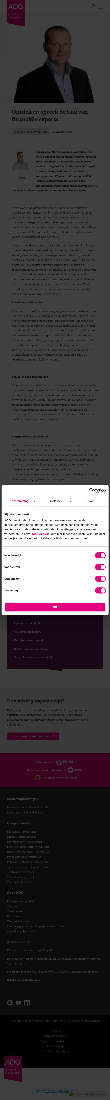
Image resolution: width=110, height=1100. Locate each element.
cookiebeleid (40, 533)
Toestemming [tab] (19, 501)
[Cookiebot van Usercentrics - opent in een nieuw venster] (89, 490)
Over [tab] (90, 501)
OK (55, 607)
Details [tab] (55, 501)
